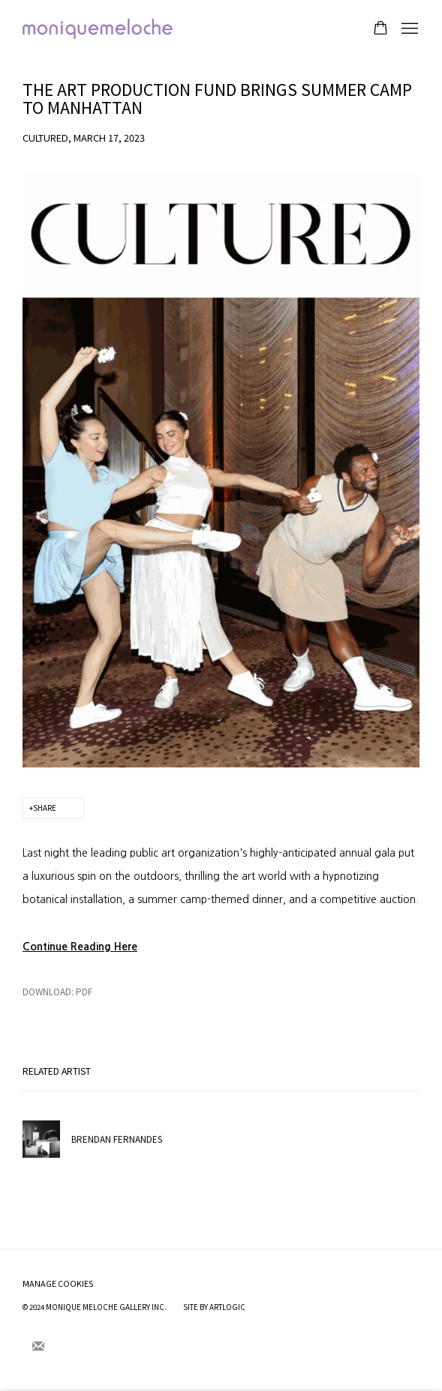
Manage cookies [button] (58, 1283)
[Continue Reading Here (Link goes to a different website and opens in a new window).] (80, 946)
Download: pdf (57, 991)
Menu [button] (408, 29)
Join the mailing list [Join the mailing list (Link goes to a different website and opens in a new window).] (38, 1347)
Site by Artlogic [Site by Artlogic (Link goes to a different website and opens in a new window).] (214, 1307)
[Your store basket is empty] (380, 29)
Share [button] (44, 808)
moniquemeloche (98, 29)
